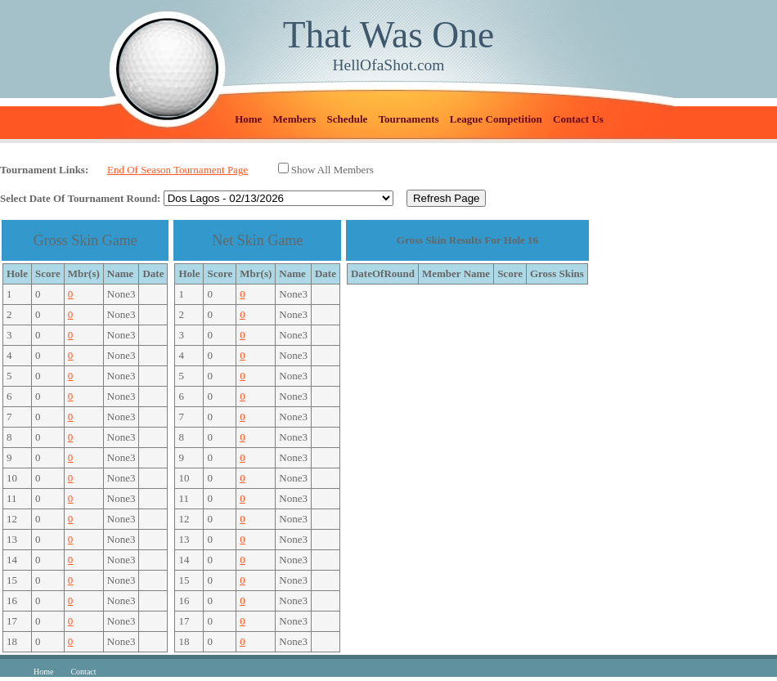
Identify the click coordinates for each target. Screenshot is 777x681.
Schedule (347, 119)
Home (248, 119)
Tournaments (409, 119)
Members (295, 119)
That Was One (388, 35)
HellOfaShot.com (388, 65)
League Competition (496, 119)
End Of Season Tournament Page (177, 170)
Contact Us (578, 119)
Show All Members (332, 170)
